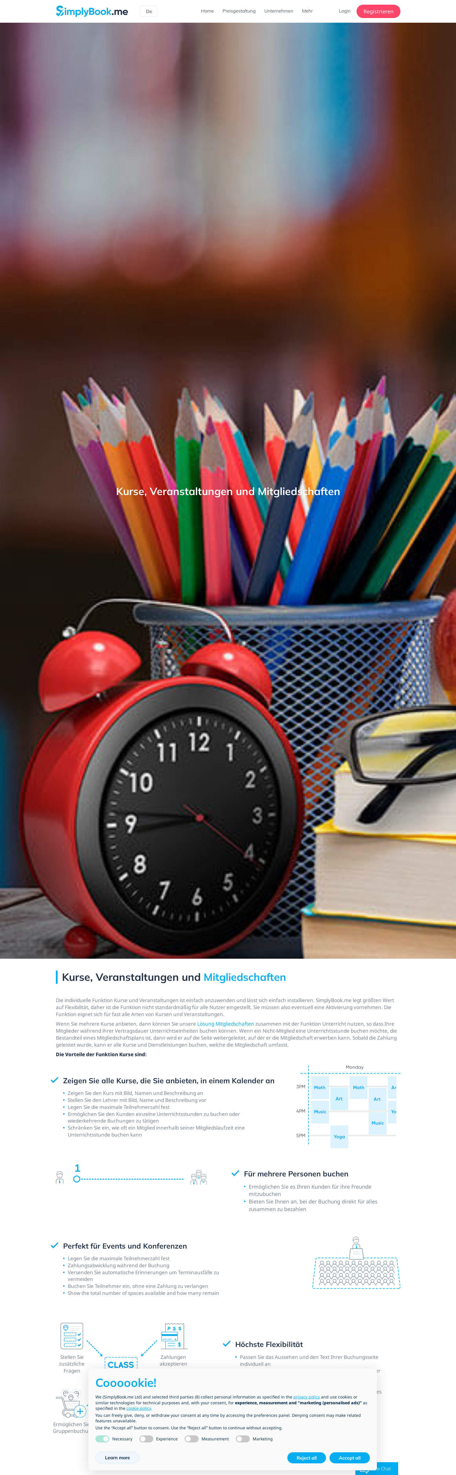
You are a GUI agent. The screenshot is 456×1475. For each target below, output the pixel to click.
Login (345, 11)
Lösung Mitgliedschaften (234, 1025)
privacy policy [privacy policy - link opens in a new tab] (306, 1397)
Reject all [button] (307, 1458)
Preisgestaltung (239, 11)
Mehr (307, 11)
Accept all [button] (350, 1458)
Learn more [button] (117, 1457)
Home (207, 11)
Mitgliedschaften (245, 976)
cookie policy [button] (139, 1408)
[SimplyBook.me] (92, 10)
